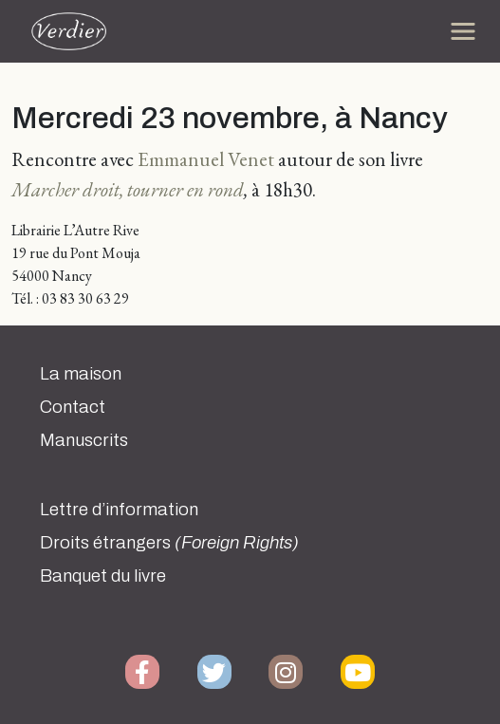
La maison (80, 373)
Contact (72, 407)
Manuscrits (84, 440)
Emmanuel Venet (206, 159)
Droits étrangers (169, 542)
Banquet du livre (103, 575)
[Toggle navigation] (463, 31)
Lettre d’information (119, 509)
